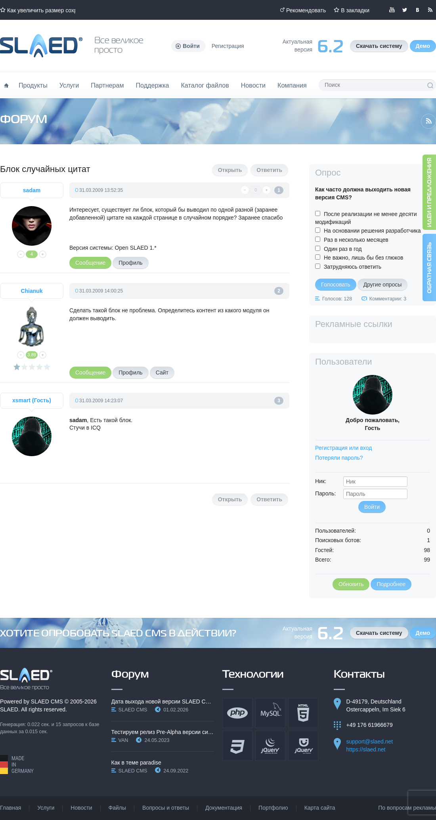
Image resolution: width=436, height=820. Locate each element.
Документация (223, 808)
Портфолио (273, 808)
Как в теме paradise (136, 762)
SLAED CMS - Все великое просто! (26, 679)
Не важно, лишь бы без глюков (363, 257)
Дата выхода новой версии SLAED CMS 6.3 (162, 701)
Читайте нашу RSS (430, 10)
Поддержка (152, 85)
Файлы (117, 808)
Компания (292, 85)
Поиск (430, 85)
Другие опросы (382, 284)
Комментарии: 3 (387, 299)
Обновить (350, 584)
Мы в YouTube (392, 10)
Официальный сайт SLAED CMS (41, 45)
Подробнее (391, 584)
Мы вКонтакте (417, 10)
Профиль (130, 263)
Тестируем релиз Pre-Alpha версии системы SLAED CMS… (162, 732)
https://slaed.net (366, 749)
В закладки (355, 10)
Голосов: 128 (337, 299)
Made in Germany (17, 764)
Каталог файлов (205, 85)
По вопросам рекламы (407, 808)
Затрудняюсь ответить (352, 267)
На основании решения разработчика (372, 230)
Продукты (33, 85)
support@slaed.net (369, 741)
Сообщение (90, 263)
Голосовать (335, 284)
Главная (10, 808)
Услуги (69, 85)
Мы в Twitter (405, 10)
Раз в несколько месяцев (356, 240)
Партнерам (107, 85)
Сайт (162, 372)
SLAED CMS (47, 701)
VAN (123, 740)
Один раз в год (343, 249)
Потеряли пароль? (339, 458)
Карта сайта (319, 808)
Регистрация (228, 46)
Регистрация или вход (343, 448)
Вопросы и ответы (165, 808)
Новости (253, 85)
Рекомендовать (306, 10)
